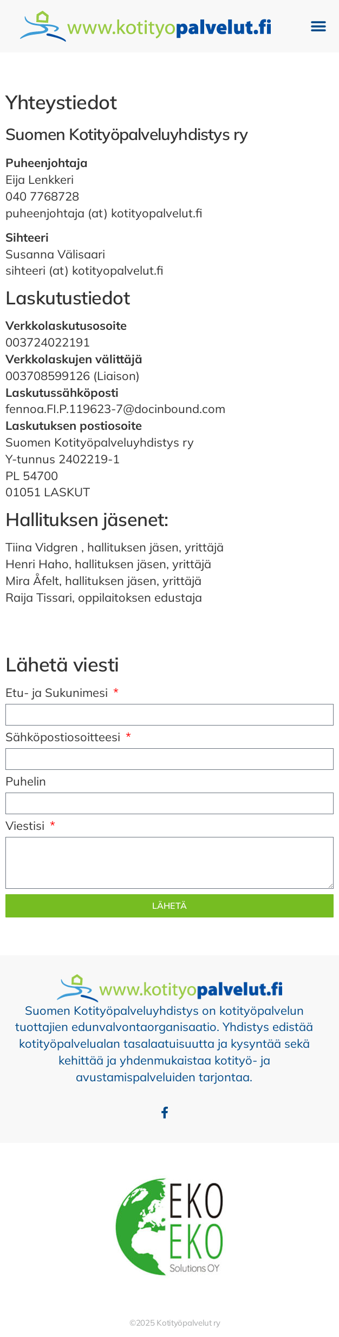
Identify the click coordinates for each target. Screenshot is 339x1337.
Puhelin (25, 782)
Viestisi (26, 826)
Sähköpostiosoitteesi (64, 737)
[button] (319, 26)
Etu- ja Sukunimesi (58, 693)
